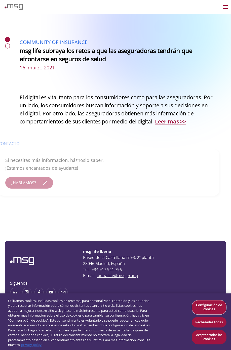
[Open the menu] (225, 7)
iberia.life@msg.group (117, 275)
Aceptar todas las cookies (209, 337)
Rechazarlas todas (209, 322)
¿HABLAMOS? (20, 183)
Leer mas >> (170, 121)
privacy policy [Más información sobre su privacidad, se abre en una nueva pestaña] (31, 344)
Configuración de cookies (209, 307)
